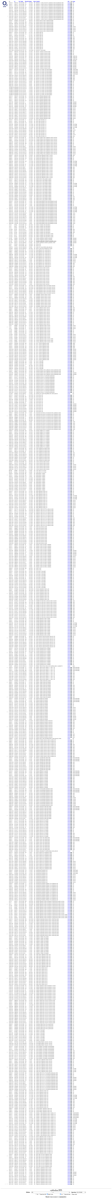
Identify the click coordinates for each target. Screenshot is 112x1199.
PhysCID (27, 1)
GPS (68, 1)
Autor (74, 1)
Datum (30, 1)
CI (14, 1)
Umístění (38, 1)
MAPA (69, 2)
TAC (20, 1)
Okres (34, 1)
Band (22, 1)
